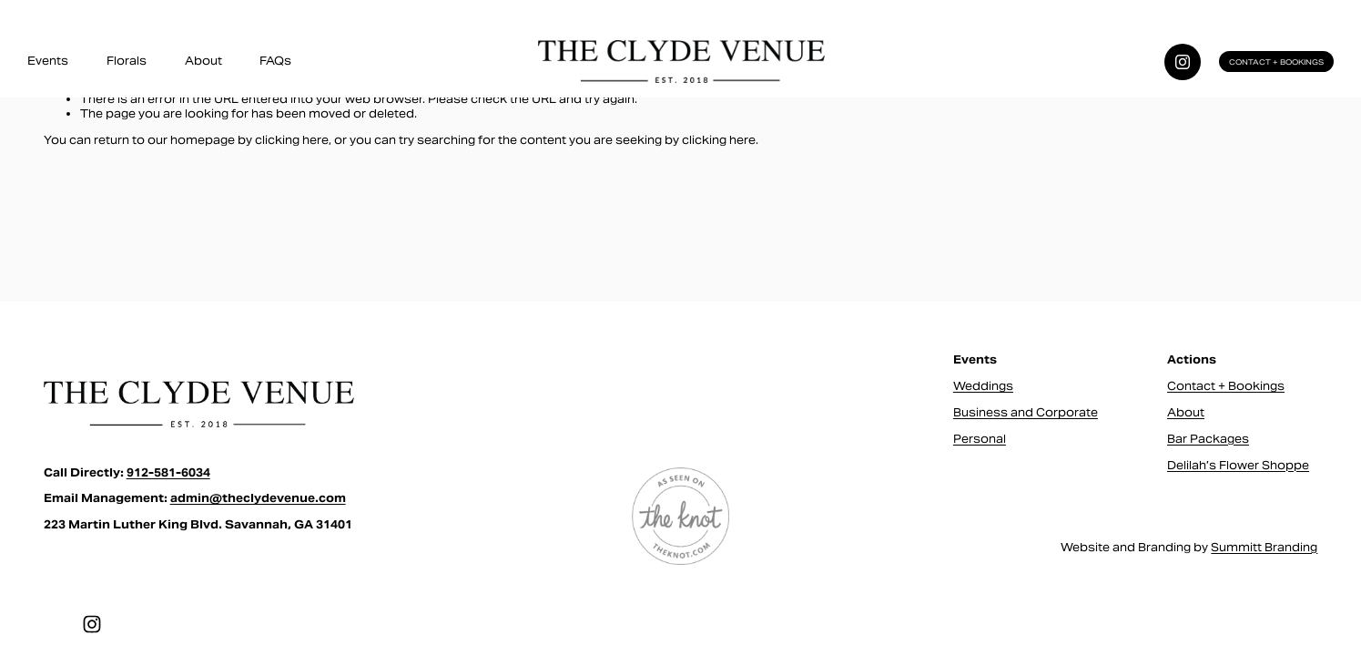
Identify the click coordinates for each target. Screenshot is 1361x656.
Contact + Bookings (1276, 62)
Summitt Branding (1264, 547)
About (203, 60)
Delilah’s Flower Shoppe (1238, 465)
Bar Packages (1208, 439)
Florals (127, 60)
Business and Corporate (1025, 412)
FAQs (275, 60)
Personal (979, 439)
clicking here (292, 140)
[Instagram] (1182, 62)
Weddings (983, 386)
